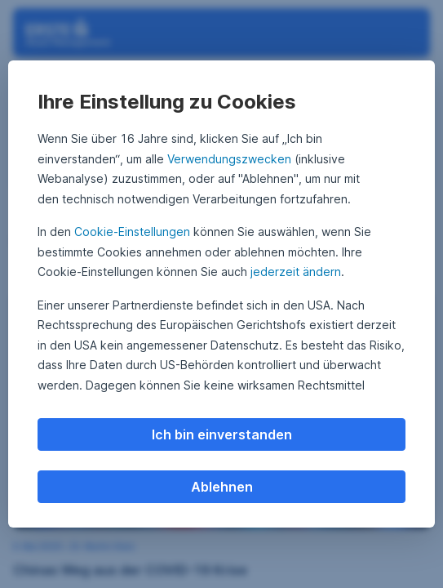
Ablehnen (222, 487)
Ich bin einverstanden (222, 434)
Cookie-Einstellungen (132, 231)
